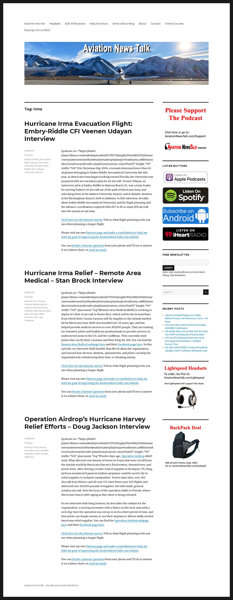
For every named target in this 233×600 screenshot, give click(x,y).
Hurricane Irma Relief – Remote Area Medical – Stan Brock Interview (82, 276)
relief (45, 166)
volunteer (29, 320)
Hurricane (43, 162)
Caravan (41, 301)
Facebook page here (130, 344)
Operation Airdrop (132, 456)
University (29, 172)
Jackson (45, 450)
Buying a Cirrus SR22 (37, 30)
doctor (43, 304)
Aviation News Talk (33, 585)
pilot (32, 166)
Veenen (39, 172)
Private (38, 166)
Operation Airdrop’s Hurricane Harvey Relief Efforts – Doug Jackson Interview (87, 422)
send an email (97, 249)
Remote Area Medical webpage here (83, 344)
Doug (36, 447)
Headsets (55, 23)
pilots (27, 314)
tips (33, 169)
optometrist (39, 311)
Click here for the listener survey (81, 219)
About (142, 23)
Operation (29, 453)
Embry (36, 159)
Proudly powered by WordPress (62, 585)
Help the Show (99, 23)
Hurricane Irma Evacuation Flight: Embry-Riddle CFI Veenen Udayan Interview (78, 131)
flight (26, 162)
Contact (156, 23)
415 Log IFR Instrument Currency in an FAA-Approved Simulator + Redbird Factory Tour (184, 341)
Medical (28, 311)
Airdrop (28, 447)
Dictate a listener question (87, 245)
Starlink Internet (34, 23)
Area (26, 301)
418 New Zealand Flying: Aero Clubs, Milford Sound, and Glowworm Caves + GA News (186, 318)
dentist (36, 304)
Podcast (28, 155)
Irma (26, 166)
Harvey (33, 162)
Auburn (28, 159)
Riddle (27, 169)
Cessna (28, 304)
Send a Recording (123, 23)
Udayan (40, 169)
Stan (36, 317)
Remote (28, 317)
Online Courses (174, 23)
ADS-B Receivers (75, 23)
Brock (33, 301)
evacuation (45, 159)
